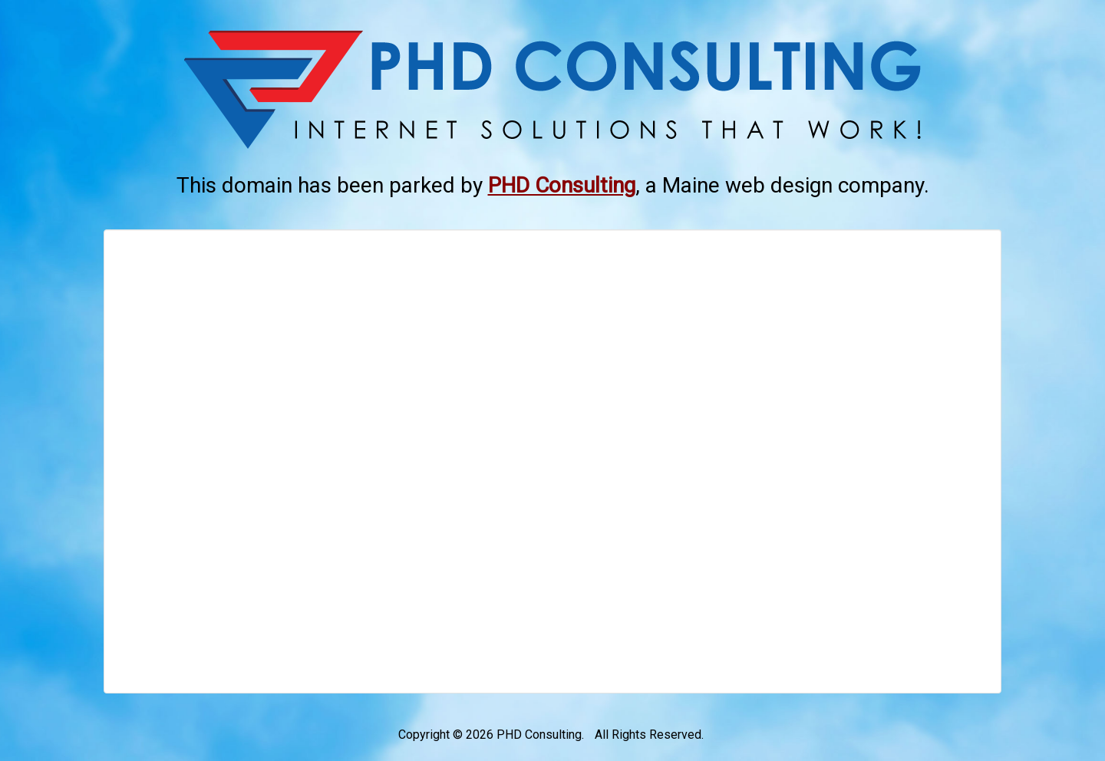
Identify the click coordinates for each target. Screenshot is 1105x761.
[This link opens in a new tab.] (561, 185)
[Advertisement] (552, 461)
